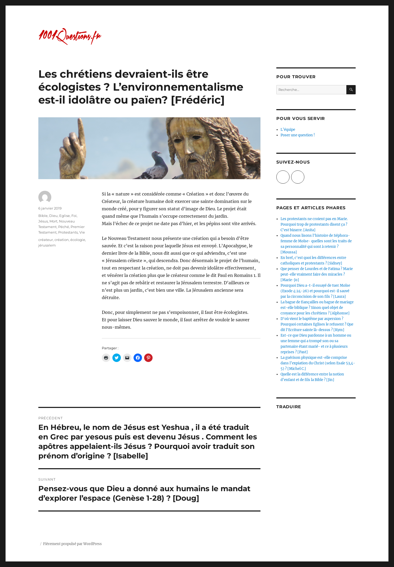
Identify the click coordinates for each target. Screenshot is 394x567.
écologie (77, 240)
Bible (43, 215)
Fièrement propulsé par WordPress (72, 544)
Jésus (43, 221)
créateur (45, 240)
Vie (82, 232)
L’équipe (288, 129)
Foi (74, 215)
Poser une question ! (298, 135)
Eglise (64, 215)
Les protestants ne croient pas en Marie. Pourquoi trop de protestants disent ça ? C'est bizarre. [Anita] (314, 224)
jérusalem (47, 245)
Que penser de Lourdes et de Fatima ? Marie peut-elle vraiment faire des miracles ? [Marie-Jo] (317, 274)
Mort (53, 221)
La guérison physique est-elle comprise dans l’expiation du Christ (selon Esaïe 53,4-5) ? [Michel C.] (318, 363)
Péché (63, 227)
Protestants (68, 232)
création (61, 240)
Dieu (53, 215)
